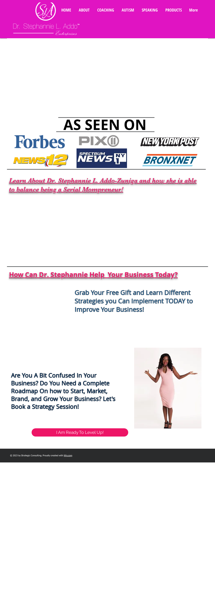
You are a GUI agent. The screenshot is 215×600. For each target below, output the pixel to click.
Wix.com (68, 455)
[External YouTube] (109, 228)
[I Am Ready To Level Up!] (80, 432)
